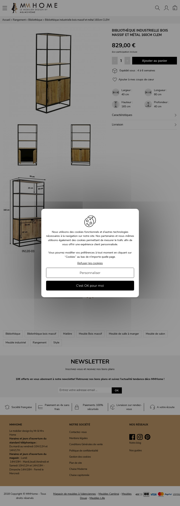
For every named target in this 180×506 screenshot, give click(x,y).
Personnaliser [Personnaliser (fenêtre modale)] (90, 273)
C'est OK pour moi (90, 286)
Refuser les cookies (90, 263)
